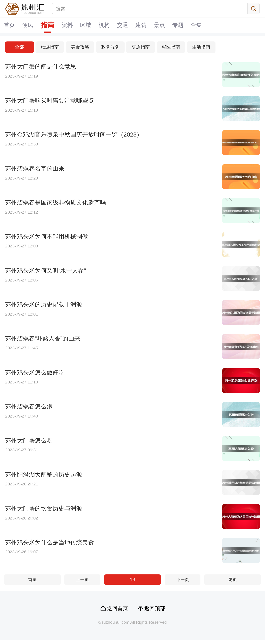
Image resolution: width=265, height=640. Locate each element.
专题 (177, 25)
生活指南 (201, 47)
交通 (122, 25)
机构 (104, 25)
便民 (27, 25)
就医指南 (171, 47)
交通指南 (140, 47)
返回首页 (117, 608)
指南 (47, 25)
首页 (9, 25)
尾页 (232, 579)
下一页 (182, 579)
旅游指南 (50, 47)
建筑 (141, 25)
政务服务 (110, 47)
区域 (85, 25)
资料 (67, 25)
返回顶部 (154, 608)
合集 (196, 25)
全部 (19, 47)
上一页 (82, 579)
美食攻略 (80, 47)
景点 (159, 25)
